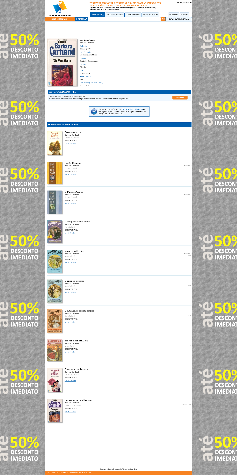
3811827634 (85, 73)
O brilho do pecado (74, 281)
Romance (188, 165)
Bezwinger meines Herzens (78, 400)
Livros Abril (69, 346)
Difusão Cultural (71, 168)
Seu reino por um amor (76, 340)
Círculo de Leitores (72, 138)
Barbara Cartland (87, 43)
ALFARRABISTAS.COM (132, 109)
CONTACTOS (187, 3)
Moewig (83, 49)
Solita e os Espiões (74, 251)
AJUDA (179, 3)
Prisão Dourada (73, 163)
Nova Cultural (70, 227)
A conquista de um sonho (77, 221)
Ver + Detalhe (70, 144)
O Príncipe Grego (74, 192)
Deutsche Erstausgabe (89, 61)
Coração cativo (73, 132)
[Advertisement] (119, 29)
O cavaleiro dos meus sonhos (79, 310)
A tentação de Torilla (76, 369)
